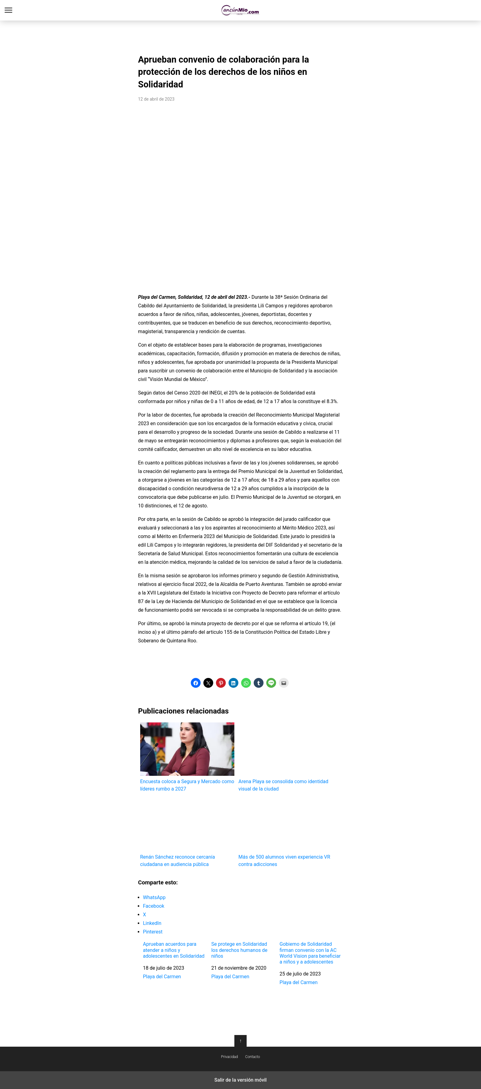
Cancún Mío (241, 10)
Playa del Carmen (162, 976)
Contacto (252, 1057)
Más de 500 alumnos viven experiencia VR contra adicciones (285, 832)
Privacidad (229, 1057)
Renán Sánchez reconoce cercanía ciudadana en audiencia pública (187, 832)
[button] (196, 683)
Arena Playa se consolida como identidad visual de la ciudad (285, 756)
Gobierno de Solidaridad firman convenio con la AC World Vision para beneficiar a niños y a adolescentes (310, 953)
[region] (240, 35)
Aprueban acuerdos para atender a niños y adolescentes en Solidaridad (174, 950)
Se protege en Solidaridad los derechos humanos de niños (239, 950)
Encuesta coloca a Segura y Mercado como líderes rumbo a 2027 (187, 756)
